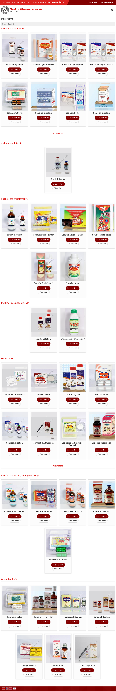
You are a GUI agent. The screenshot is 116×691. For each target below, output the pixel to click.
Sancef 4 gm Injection (43, 65)
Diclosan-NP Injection (14, 511)
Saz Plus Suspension (101, 443)
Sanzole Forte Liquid (43, 283)
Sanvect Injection (14, 443)
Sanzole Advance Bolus (72, 235)
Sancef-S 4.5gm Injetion (101, 65)
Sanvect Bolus (101, 395)
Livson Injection (14, 235)
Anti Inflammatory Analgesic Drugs (20, 475)
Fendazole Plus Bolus (15, 395)
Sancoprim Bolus (15, 113)
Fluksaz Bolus (43, 395)
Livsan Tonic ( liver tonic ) (72, 339)
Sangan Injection (101, 617)
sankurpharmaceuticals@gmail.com (49, 2)
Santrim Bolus (72, 113)
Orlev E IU (58, 665)
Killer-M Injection (101, 511)
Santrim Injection (101, 113)
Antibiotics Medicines (12, 28)
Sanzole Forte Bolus (101, 235)
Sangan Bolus (29, 665)
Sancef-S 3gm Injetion (72, 65)
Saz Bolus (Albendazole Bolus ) (72, 444)
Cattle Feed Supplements (14, 199)
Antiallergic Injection (12, 143)
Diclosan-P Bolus (43, 511)
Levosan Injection (14, 65)
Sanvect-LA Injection (43, 443)
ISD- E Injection (87, 665)
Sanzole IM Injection (43, 617)
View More (15, 73)
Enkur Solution (43, 339)
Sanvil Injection (58, 179)
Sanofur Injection (43, 113)
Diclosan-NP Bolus (58, 560)
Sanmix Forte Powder (43, 235)
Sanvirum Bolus (14, 617)
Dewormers (7, 358)
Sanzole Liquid (72, 283)
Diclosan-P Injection (72, 511)
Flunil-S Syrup (72, 395)
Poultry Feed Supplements (15, 303)
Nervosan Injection (72, 617)
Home (4, 24)
